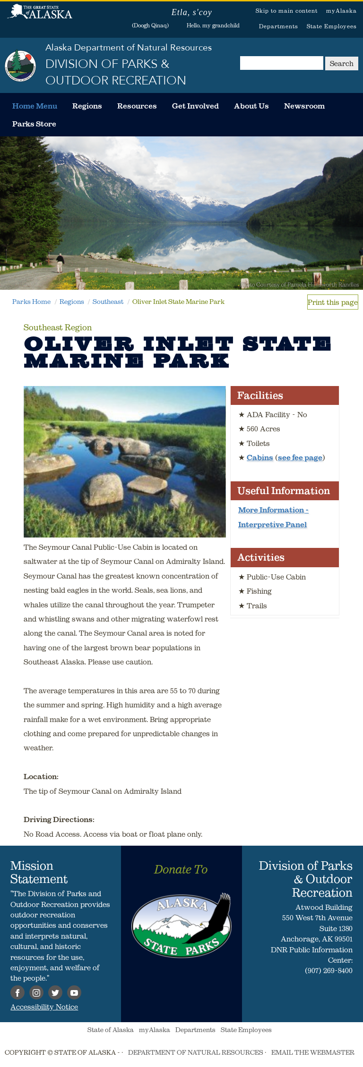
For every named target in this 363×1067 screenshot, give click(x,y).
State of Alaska (39, 16)
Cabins (260, 457)
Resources (137, 105)
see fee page (300, 457)
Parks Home (31, 301)
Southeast (108, 301)
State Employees (332, 26)
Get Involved (195, 105)
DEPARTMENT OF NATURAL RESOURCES (195, 1052)
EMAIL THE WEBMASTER (312, 1052)
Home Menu (34, 105)
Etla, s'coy (192, 12)
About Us (251, 105)
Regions (87, 105)
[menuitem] (35, 106)
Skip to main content (287, 11)
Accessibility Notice (44, 1006)
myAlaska (341, 11)
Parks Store (34, 123)
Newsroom (304, 105)
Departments (278, 26)
